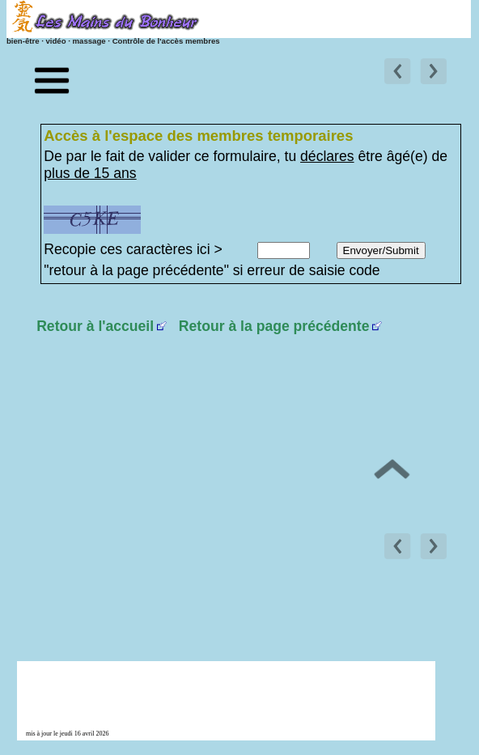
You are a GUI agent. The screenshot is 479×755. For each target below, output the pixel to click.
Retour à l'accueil (95, 326)
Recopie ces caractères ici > (133, 249)
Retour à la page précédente (274, 326)
